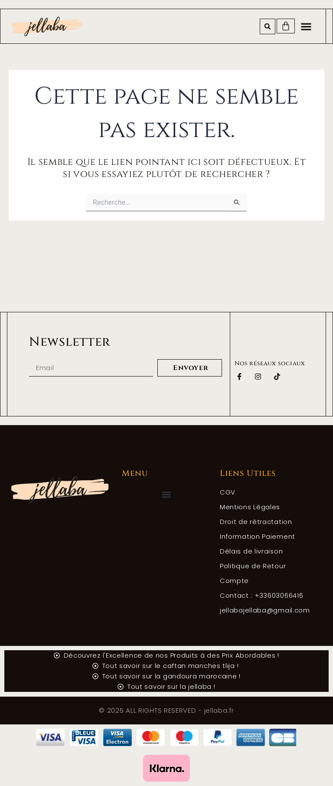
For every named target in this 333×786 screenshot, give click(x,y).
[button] (267, 26)
